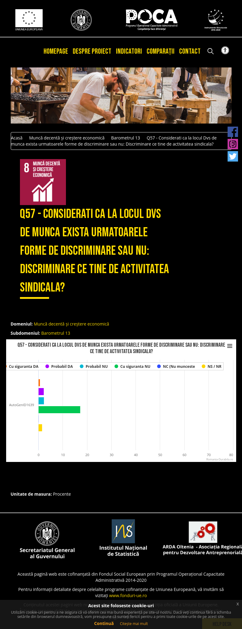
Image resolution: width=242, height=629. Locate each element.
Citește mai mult (134, 623)
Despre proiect (92, 51)
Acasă (17, 138)
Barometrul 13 (125, 138)
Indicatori (129, 51)
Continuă (104, 623)
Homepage (56, 51)
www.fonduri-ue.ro (128, 595)
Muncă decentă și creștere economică (67, 138)
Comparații (161, 51)
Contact (190, 51)
